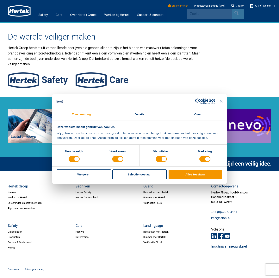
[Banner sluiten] (221, 101)
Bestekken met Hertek (156, 192)
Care (59, 15)
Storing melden (178, 6)
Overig (148, 186)
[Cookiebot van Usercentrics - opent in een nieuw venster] (198, 101)
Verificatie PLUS (152, 202)
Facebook (221, 236)
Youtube (227, 236)
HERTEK (19, 11)
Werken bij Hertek (116, 15)
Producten (14, 236)
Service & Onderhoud (20, 242)
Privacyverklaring (34, 269)
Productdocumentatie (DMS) (209, 6)
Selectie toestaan (139, 174)
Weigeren (83, 174)
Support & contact (150, 15)
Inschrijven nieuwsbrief (229, 246)
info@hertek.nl (220, 218)
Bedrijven (83, 186)
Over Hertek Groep (83, 15)
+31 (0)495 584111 (262, 6)
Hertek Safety (83, 192)
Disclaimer (14, 269)
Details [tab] (139, 114)
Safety (43, 15)
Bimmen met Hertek (154, 197)
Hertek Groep (18, 186)
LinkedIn (214, 236)
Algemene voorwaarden (21, 208)
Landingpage (153, 226)
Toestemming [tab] (81, 114)
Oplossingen (15, 231)
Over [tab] (197, 114)
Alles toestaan (195, 174)
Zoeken (237, 6)
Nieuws (12, 192)
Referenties (82, 236)
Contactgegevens (225, 186)
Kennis (11, 247)
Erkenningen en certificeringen (25, 202)
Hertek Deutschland (87, 197)
